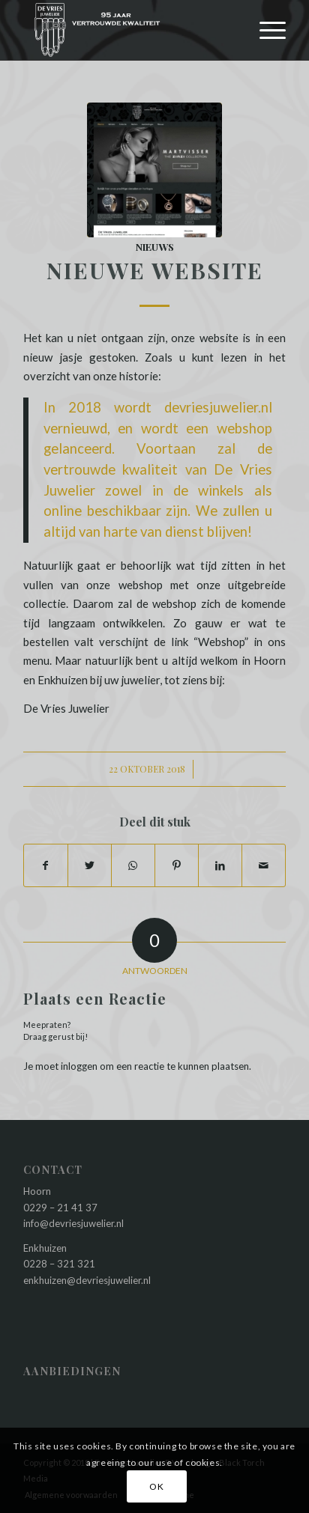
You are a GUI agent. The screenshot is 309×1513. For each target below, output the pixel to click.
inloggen (79, 1066)
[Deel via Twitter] (89, 865)
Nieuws (155, 246)
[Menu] (265, 30)
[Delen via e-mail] (263, 865)
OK (156, 1486)
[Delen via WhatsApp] (133, 865)
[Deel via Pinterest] (176, 865)
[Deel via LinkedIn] (220, 865)
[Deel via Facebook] (46, 865)
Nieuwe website (154, 270)
